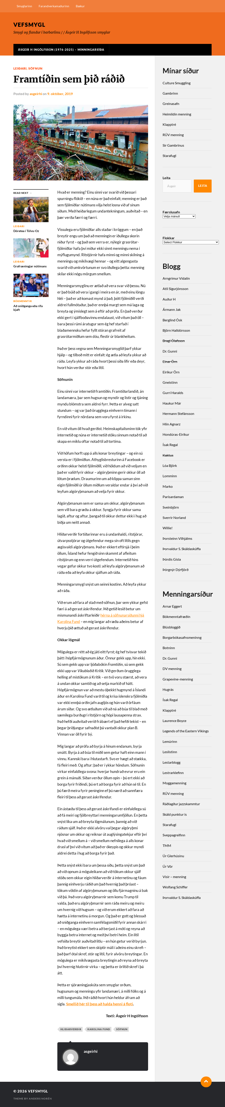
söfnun (35, 68)
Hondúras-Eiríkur (176, 434)
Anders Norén (40, 1098)
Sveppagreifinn (174, 835)
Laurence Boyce (174, 720)
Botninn (169, 648)
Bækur (80, 6)
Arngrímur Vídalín (176, 278)
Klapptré (169, 124)
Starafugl (169, 155)
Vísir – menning (174, 877)
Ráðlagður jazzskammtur (181, 804)
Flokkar (169, 238)
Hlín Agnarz (171, 424)
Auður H (169, 299)
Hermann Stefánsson (178, 413)
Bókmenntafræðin (176, 616)
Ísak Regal (170, 445)
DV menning (172, 668)
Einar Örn (170, 361)
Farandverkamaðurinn (54, 6)
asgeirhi (36, 94)
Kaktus (168, 455)
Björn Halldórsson (176, 330)
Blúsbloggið (171, 627)
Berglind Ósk (172, 320)
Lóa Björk (170, 465)
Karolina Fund (98, 1029)
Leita (166, 178)
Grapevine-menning (178, 679)
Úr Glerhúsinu (173, 856)
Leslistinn (170, 752)
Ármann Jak (172, 309)
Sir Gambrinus (173, 145)
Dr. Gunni (170, 351)
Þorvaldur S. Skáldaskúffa (182, 549)
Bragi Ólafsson (174, 340)
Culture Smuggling (177, 83)
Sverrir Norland (174, 517)
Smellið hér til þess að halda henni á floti (99, 1003)
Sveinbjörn (171, 507)
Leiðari (20, 68)
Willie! (167, 528)
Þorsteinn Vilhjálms (177, 538)
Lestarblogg (171, 762)
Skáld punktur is (175, 814)
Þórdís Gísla (172, 559)
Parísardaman (173, 497)
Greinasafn (171, 103)
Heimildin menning (177, 114)
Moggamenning (174, 783)
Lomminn (170, 476)
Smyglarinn (24, 6)
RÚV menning (173, 135)
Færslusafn (171, 212)
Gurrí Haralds (173, 393)
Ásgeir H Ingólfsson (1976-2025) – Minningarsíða (61, 49)
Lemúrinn (170, 741)
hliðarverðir (70, 1029)
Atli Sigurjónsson (175, 288)
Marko (168, 486)
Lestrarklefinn (173, 772)
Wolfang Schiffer (175, 887)
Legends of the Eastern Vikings (186, 731)
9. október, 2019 (60, 94)
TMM (167, 845)
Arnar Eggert (172, 606)
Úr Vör (168, 866)
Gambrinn (170, 93)
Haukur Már (172, 403)
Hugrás (168, 689)
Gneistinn (170, 382)
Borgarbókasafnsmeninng (182, 637)
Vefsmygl (30, 24)
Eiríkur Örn (171, 372)
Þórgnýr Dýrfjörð (176, 569)
